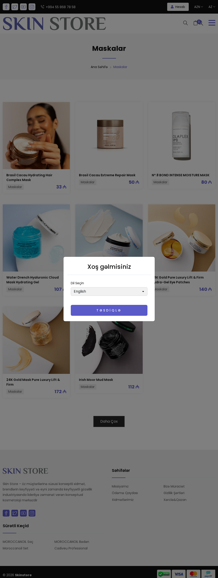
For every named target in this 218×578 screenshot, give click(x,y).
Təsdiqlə (109, 310)
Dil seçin (77, 283)
